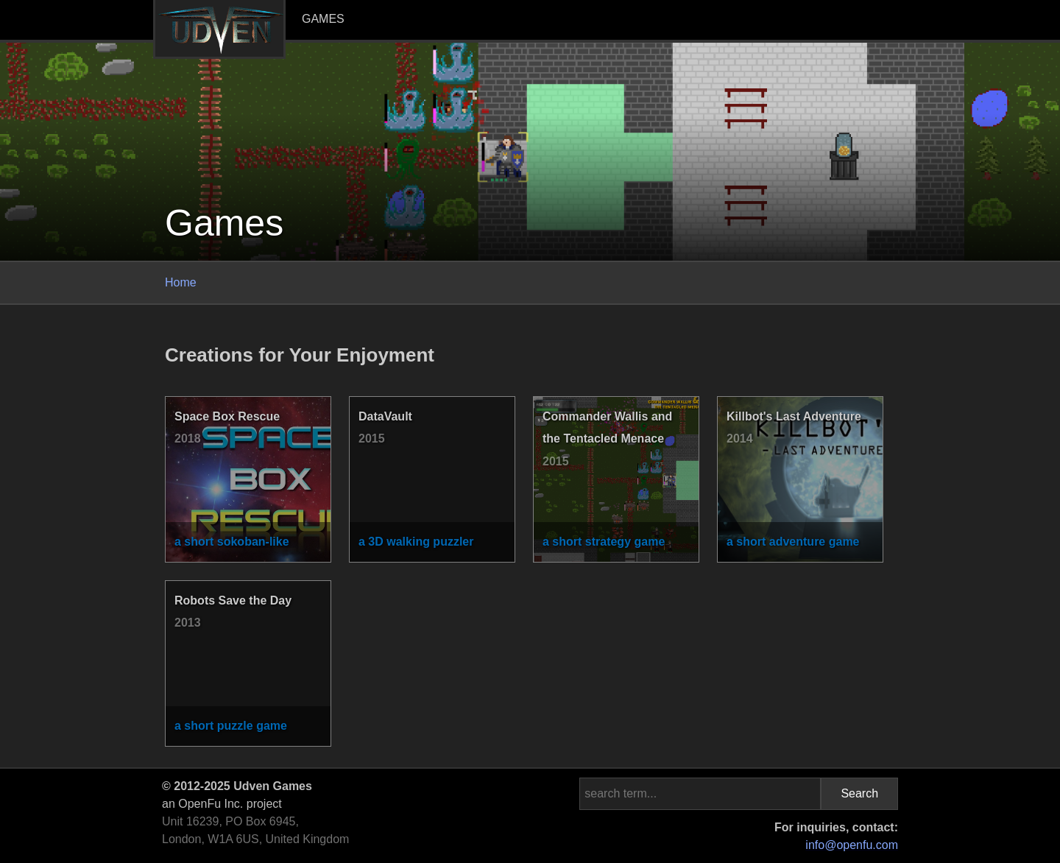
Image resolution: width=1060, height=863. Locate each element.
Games (323, 19)
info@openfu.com (851, 845)
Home (181, 282)
